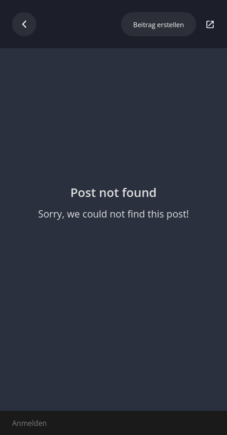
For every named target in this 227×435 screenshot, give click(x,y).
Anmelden (29, 423)
